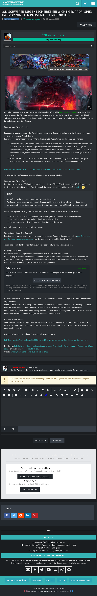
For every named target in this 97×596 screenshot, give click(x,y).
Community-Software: (48, 589)
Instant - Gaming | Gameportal (49, 548)
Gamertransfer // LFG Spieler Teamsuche (49, 542)
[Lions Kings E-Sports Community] (38, 3)
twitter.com (83, 268)
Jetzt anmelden (30, 489)
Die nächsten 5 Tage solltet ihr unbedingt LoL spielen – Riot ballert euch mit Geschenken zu (42, 169)
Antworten (40, 440)
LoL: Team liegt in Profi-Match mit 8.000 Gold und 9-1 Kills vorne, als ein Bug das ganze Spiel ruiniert (45, 340)
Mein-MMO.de (32, 349)
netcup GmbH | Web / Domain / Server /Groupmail (49, 550)
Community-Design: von (48, 591)
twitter (78, 187)
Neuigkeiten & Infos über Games (66, 370)
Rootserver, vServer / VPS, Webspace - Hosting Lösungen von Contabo (49, 545)
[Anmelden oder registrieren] (85, 3)
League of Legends (67, 112)
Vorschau (57, 440)
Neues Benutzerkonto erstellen (35, 476)
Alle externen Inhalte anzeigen (47, 280)
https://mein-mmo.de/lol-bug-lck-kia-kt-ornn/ (29, 351)
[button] (93, 3)
